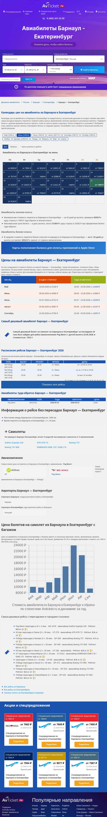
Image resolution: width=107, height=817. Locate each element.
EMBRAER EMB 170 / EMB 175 (51, 445)
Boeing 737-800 (12, 445)
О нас (80, 12)
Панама (35, 807)
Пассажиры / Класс (55, 63)
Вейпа (43, 814)
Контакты (101, 12)
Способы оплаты (8, 808)
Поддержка (69, 12)
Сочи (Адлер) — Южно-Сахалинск (90, 810)
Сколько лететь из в (24, 691)
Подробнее (18, 739)
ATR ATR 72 (42, 440)
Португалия (36, 814)
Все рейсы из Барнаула (14, 685)
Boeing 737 (74, 440)
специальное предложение (72, 85)
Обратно (28, 63)
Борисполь (55, 804)
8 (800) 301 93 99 (55, 16)
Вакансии (6, 813)
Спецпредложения (14, 12)
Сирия (34, 810)
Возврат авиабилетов (10, 810)
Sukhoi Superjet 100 (14, 440)
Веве (43, 810)
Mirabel (54, 814)
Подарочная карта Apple (51, 12)
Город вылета (8, 52)
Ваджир (44, 804)
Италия (35, 804)
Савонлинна (56, 810)
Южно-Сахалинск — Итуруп (87, 804)
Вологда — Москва (84, 814)
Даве (43, 807)
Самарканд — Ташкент (85, 807)
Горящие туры (31, 12)
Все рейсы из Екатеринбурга (17, 688)
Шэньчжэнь (55, 807)
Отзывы (89, 12)
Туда (4, 63)
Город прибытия (60, 52)
